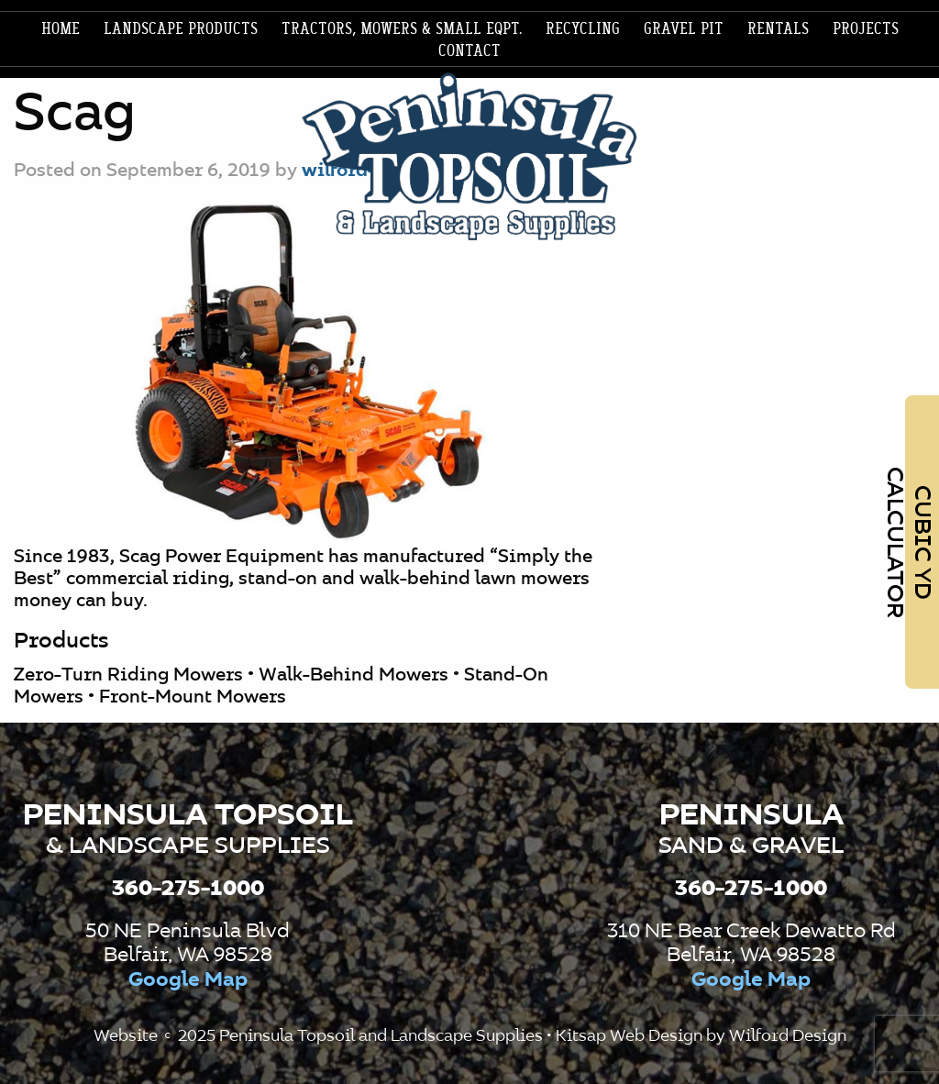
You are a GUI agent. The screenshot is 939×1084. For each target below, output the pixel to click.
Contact (469, 52)
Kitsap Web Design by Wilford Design (701, 1036)
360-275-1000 (188, 889)
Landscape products (181, 30)
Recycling (583, 30)
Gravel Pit (684, 30)
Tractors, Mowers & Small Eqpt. (402, 30)
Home (60, 30)
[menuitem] (60, 29)
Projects (866, 30)
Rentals (778, 30)
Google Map (188, 980)
